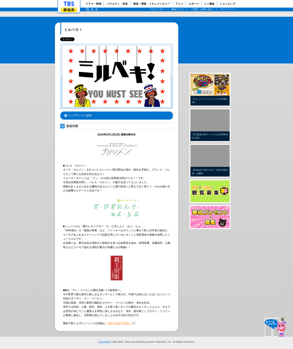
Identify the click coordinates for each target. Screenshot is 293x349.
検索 (95, 9)
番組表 (69, 9)
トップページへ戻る (80, 115)
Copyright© (104, 341)
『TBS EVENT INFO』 (118, 323)
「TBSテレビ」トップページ (69, 3)
